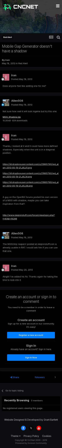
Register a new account (31, 335)
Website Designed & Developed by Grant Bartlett (31, 419)
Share (14, 377)
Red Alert (23, 63)
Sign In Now (31, 357)
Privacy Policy (31, 436)
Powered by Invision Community (31, 443)
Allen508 (17, 100)
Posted (21, 79)
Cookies (46, 436)
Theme (16, 436)
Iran (7, 60)
